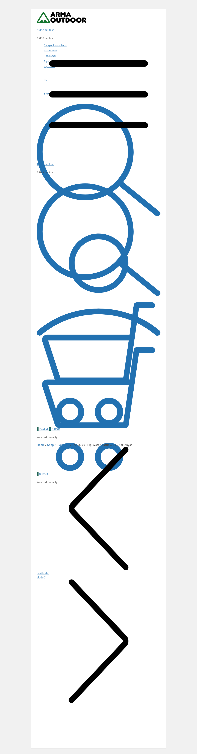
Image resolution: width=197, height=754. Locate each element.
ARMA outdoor (45, 164)
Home (41, 445)
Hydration (62, 445)
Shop (50, 445)
